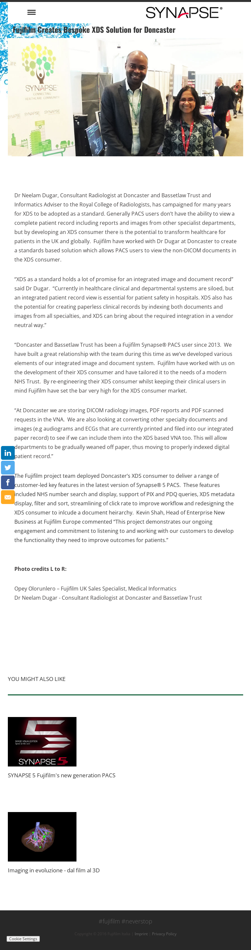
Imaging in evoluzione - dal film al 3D (54, 870)
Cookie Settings (23, 938)
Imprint (141, 934)
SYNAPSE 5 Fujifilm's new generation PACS (61, 775)
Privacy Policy (164, 934)
